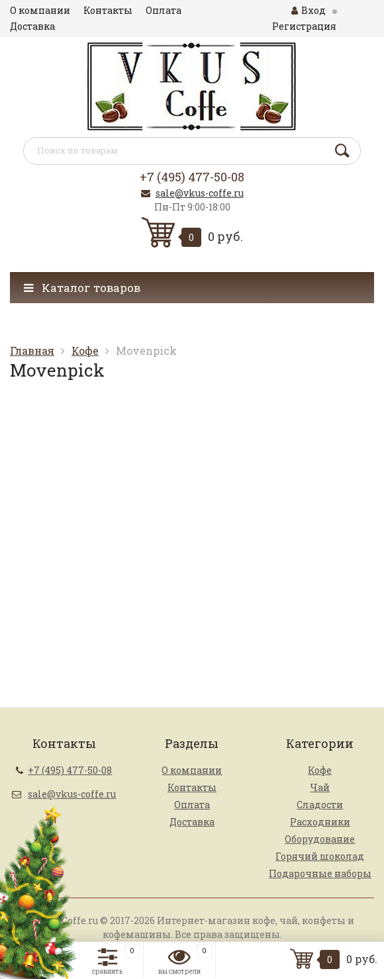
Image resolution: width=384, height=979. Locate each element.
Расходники (320, 822)
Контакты (107, 10)
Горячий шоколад (319, 856)
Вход (308, 10)
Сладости (320, 804)
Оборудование (320, 839)
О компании (40, 10)
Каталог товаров (82, 287)
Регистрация (304, 26)
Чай (320, 787)
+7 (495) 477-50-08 (192, 177)
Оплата (163, 10)
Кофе (85, 350)
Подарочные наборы (320, 873)
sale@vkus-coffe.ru (200, 193)
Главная (32, 350)
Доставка (32, 26)
